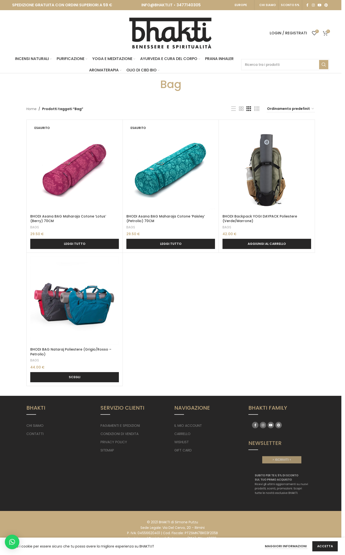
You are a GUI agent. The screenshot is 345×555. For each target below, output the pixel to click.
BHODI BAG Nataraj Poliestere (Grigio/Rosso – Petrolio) (70, 352)
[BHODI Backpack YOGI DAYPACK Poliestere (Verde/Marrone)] (266, 167)
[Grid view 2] (241, 109)
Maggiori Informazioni (286, 546)
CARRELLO (182, 433)
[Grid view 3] (248, 109)
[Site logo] (170, 32)
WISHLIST (181, 442)
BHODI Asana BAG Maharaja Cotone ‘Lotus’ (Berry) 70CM (68, 219)
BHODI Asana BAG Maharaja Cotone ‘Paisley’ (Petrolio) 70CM (165, 219)
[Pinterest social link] (326, 5)
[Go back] (154, 84)
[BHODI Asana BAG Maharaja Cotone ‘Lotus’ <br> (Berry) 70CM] (74, 167)
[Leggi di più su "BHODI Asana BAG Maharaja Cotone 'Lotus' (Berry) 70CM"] (74, 244)
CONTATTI (35, 433)
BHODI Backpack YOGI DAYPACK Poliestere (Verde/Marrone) (259, 219)
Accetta (325, 546)
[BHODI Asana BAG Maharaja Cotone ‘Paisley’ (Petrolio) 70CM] (170, 167)
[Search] (285, 64)
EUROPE (241, 5)
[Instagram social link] (313, 5)
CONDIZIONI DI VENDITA (119, 433)
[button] (266, 244)
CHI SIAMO (267, 5)
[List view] (233, 109)
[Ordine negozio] (291, 108)
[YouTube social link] (319, 5)
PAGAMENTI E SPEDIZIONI (120, 425)
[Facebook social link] (307, 5)
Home (31, 108)
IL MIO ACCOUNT (188, 425)
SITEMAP (107, 450)
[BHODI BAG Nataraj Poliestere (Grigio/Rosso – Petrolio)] (74, 300)
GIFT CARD (183, 450)
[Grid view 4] (256, 109)
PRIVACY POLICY (113, 442)
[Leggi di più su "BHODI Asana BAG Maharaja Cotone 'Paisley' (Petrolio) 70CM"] (170, 244)
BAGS (34, 227)
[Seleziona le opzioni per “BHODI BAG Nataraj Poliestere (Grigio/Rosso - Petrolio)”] (74, 377)
